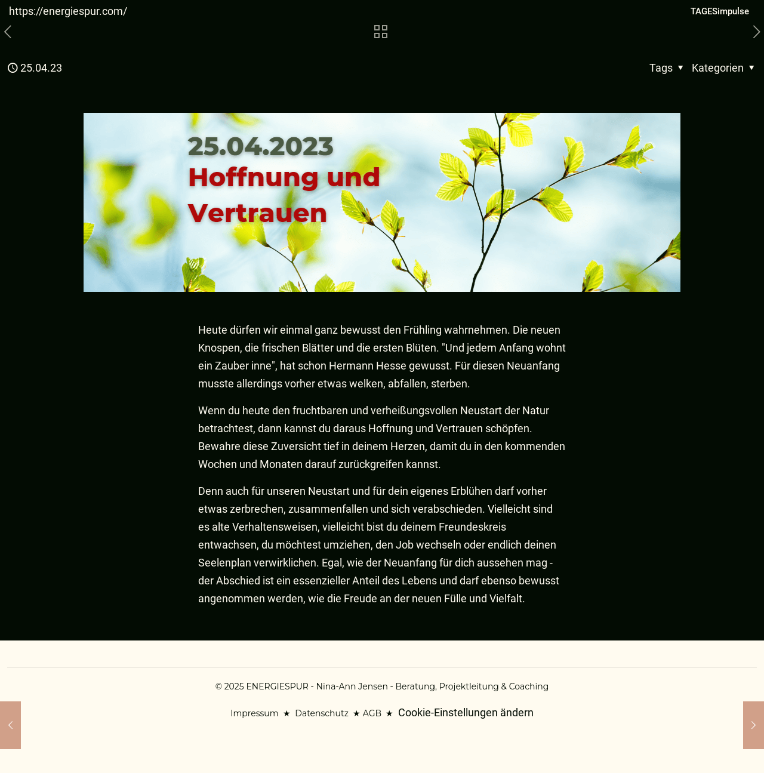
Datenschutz (321, 713)
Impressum (254, 713)
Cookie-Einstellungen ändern (466, 712)
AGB (372, 713)
